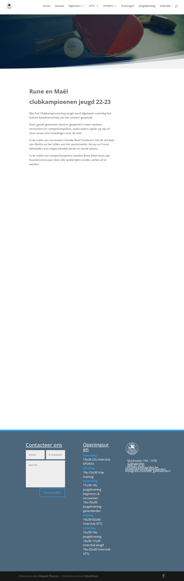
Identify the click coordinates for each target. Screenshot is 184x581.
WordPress (91, 576)
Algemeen (75, 6)
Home (46, 6)
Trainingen (127, 6)
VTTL (92, 6)
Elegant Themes (49, 576)
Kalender (165, 6)
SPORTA (108, 6)
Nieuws (59, 6)
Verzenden (52, 492)
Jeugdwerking (147, 6)
